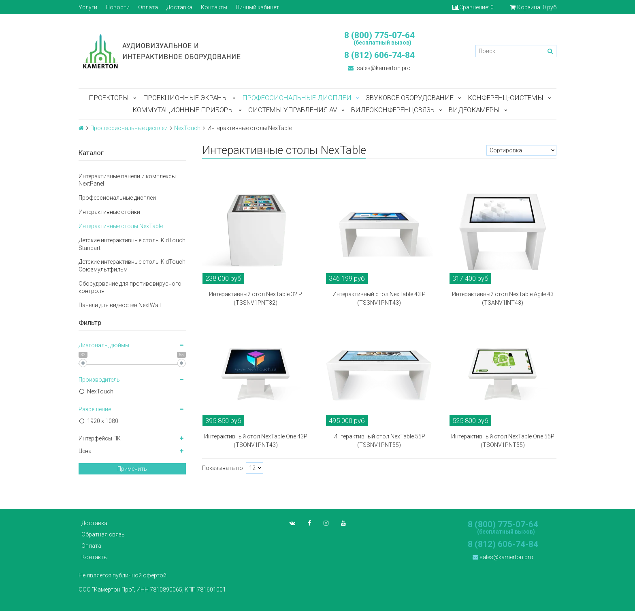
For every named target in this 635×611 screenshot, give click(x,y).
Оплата (148, 7)
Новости (118, 7)
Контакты (214, 7)
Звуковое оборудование (410, 98)
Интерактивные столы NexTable (121, 226)
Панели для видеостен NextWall (120, 305)
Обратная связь (103, 534)
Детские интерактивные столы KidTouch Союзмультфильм (132, 265)
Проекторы (109, 98)
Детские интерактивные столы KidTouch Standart (132, 244)
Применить (132, 469)
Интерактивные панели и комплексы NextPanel (127, 180)
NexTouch (187, 128)
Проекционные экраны (185, 98)
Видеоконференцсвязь (393, 110)
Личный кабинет (257, 7)
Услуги (88, 7)
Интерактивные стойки (109, 212)
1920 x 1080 (102, 421)
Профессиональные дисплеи (297, 98)
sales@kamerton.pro (379, 68)
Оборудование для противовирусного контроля (130, 287)
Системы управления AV (292, 110)
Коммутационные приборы (183, 110)
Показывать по (222, 468)
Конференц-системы (505, 98)
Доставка (179, 7)
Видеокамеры (474, 110)
